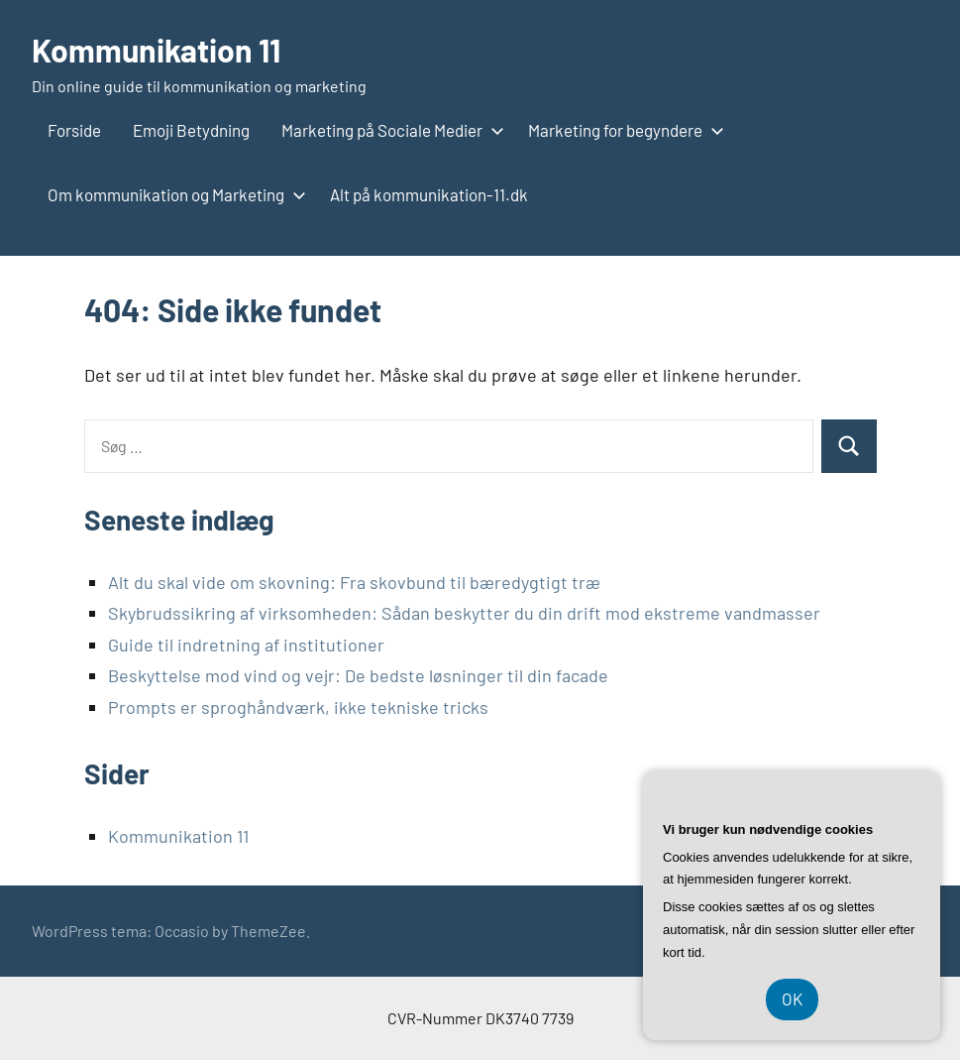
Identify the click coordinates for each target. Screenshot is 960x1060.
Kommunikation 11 (156, 49)
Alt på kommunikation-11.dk (429, 194)
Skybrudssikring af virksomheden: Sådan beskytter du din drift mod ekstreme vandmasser (464, 613)
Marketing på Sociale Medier (388, 130)
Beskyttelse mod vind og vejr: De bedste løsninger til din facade (358, 675)
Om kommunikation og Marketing (173, 194)
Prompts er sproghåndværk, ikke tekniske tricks (298, 707)
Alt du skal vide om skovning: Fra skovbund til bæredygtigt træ (354, 582)
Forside (74, 130)
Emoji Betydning (191, 130)
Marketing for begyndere (622, 130)
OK (792, 998)
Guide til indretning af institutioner (246, 644)
